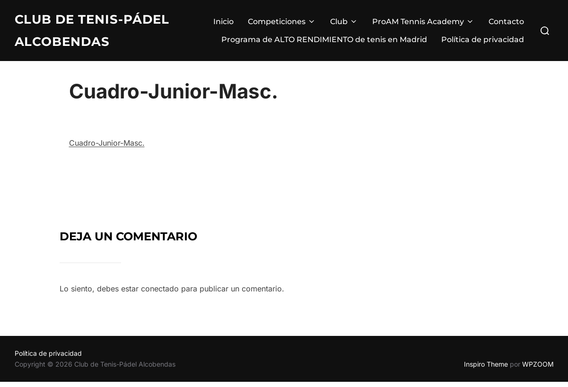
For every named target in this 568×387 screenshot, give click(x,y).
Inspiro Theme (486, 369)
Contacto (506, 21)
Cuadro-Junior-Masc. (107, 148)
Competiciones (282, 21)
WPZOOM (538, 369)
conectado (160, 294)
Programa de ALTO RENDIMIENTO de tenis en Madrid (324, 39)
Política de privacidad (482, 39)
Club (344, 21)
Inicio (223, 21)
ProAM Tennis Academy (423, 21)
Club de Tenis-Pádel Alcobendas (92, 30)
